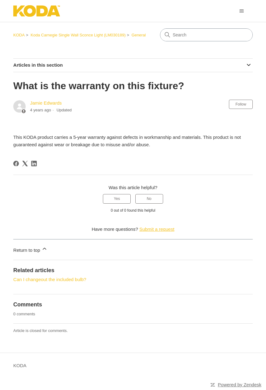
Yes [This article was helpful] (117, 199)
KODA (19, 35)
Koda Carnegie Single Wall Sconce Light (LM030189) (78, 35)
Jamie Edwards (46, 103)
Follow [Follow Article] (240, 104)
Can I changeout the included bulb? (49, 279)
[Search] (206, 35)
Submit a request (156, 229)
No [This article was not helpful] (149, 199)
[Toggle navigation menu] (242, 11)
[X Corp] (25, 163)
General (139, 35)
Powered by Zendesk (239, 384)
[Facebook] (16, 163)
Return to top (30, 249)
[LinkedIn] (34, 163)
